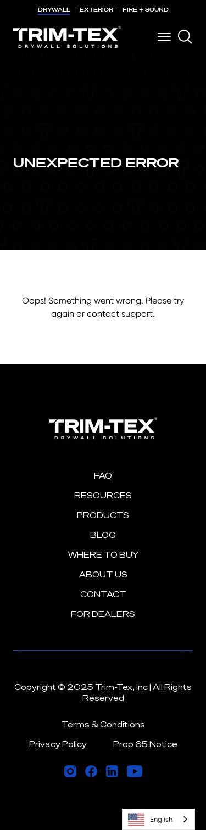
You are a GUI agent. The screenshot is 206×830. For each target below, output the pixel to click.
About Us (103, 574)
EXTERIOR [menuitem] (96, 9)
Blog (103, 535)
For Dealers (103, 614)
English (150, 819)
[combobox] (158, 819)
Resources (103, 495)
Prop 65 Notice (145, 744)
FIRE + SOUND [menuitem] (146, 9)
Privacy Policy (58, 744)
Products (103, 515)
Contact (103, 594)
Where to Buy (103, 554)
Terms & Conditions (103, 724)
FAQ (103, 475)
